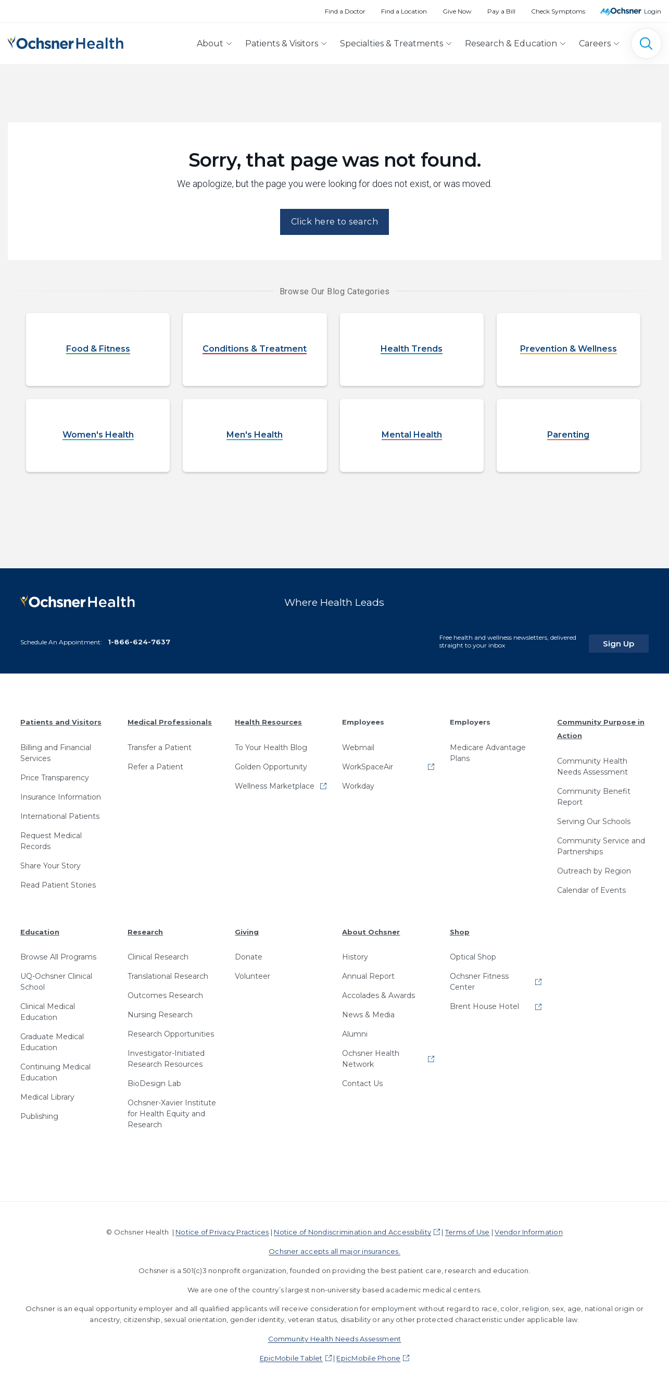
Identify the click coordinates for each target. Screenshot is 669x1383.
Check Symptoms (558, 11)
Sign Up (629, 638)
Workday (358, 781)
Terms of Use (467, 1227)
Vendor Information (528, 1227)
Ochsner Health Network (370, 1053)
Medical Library (47, 1092)
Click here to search (334, 222)
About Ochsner (371, 926)
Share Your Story (50, 860)
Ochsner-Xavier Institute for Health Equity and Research (172, 1108)
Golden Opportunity (271, 761)
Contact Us (362, 1078)
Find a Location (404, 11)
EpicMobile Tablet (291, 1352)
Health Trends (412, 349)
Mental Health (412, 435)
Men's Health (254, 435)
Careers (595, 43)
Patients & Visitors (281, 43)
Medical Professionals (170, 717)
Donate (248, 951)
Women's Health (98, 435)
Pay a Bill (501, 11)
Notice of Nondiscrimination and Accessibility (352, 1227)
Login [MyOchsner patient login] (652, 11)
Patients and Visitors (61, 717)
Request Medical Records (51, 836)
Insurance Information (60, 791)
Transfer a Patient (160, 742)
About (210, 43)
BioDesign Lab (154, 1078)
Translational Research (168, 971)
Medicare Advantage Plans (488, 748)
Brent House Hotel (484, 1001)
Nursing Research (160, 1009)
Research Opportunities (171, 1028)
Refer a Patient (155, 761)
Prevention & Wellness (568, 349)
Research (145, 926)
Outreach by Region (594, 865)
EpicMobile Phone (368, 1352)
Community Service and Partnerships (601, 840)
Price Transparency (54, 772)
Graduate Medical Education (52, 1037)
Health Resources (268, 717)
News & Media (368, 1009)
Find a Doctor (345, 11)
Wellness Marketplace (274, 781)
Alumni (355, 1028)
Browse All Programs (58, 951)
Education (39, 926)
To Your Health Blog (271, 742)
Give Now (457, 11)
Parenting (568, 435)
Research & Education (511, 43)
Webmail (358, 742)
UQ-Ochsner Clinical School (56, 976)
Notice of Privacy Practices (222, 1227)
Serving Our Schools (593, 815)
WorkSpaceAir (367, 761)
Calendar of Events (591, 884)
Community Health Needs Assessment (592, 761)
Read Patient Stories (58, 879)
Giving (247, 926)
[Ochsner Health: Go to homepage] (65, 41)
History (355, 951)
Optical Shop (473, 951)
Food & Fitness (98, 349)
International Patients (59, 811)
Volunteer (252, 971)
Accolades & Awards (378, 990)
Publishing (39, 1111)
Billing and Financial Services (55, 748)
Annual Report (368, 971)
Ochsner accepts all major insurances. (334, 1246)
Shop (460, 926)
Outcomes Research (165, 990)
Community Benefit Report (593, 791)
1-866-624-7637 (139, 636)
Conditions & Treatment (255, 349)
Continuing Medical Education (55, 1067)
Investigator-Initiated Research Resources (166, 1053)
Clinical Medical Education (47, 1006)
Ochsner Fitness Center (479, 976)
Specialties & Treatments (391, 43)
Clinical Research (158, 951)
